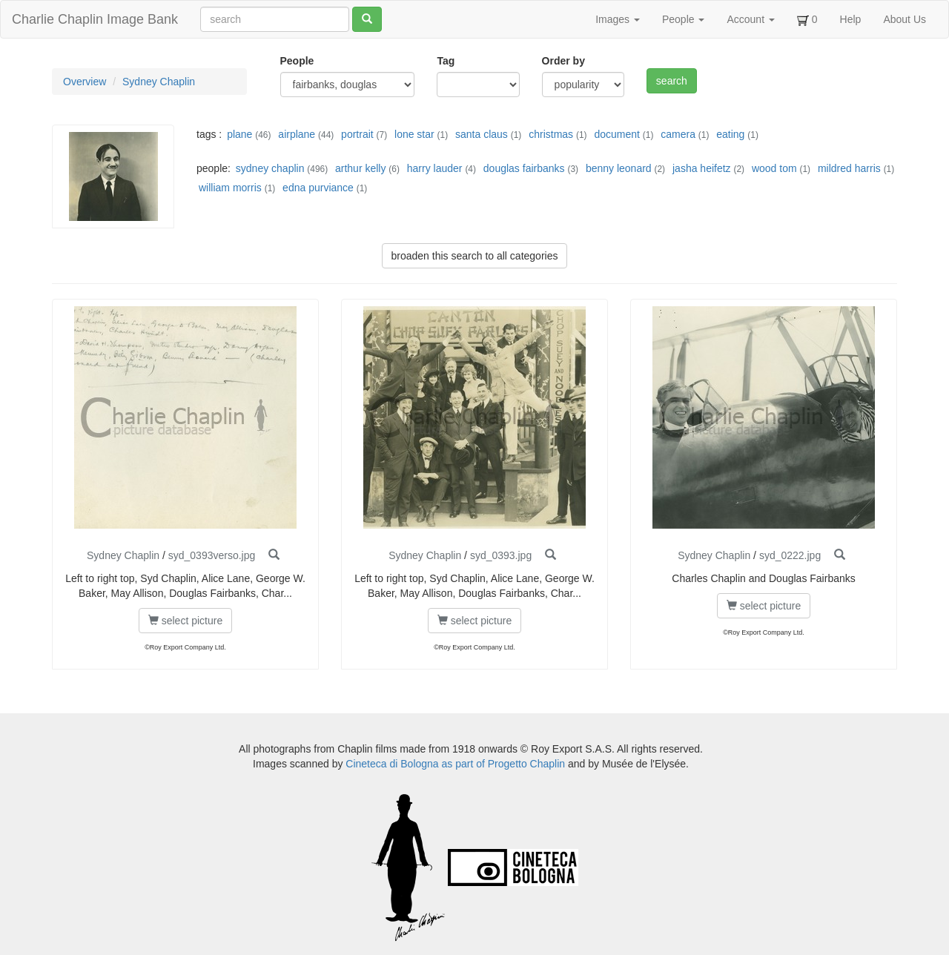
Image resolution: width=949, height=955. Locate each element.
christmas (551, 134)
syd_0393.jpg (501, 555)
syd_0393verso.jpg (212, 555)
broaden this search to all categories (474, 256)
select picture (185, 621)
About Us (904, 19)
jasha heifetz (701, 168)
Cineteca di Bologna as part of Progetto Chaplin (455, 764)
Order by (563, 61)
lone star (414, 134)
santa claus (481, 134)
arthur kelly (360, 168)
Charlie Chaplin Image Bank (95, 19)
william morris (230, 188)
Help (851, 19)
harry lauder (435, 168)
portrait (357, 134)
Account (750, 19)
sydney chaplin (270, 168)
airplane (296, 134)
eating (730, 134)
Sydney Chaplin (158, 81)
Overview (84, 81)
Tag (445, 61)
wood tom (774, 168)
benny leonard (619, 168)
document (616, 134)
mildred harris (849, 168)
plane (239, 134)
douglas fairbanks (524, 168)
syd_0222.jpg (790, 555)
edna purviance (318, 188)
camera (678, 134)
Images (617, 19)
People (683, 19)
